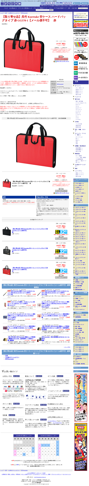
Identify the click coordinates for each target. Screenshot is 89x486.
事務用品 (77, 153)
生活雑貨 (77, 334)
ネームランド (79, 109)
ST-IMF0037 (49, 312)
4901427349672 (22, 300)
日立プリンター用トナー (80, 233)
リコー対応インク (79, 202)
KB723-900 (14, 335)
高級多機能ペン (79, 148)
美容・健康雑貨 (78, 328)
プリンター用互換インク (25, 8)
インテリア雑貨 (78, 330)
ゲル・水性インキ (80, 88)
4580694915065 (21, 312)
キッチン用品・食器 (79, 332)
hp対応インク (78, 191)
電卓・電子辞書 (79, 101)
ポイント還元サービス (26, 474)
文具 (69, 8)
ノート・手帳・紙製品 (81, 157)
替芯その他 (78, 94)
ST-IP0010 (14, 312)
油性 (77, 142)
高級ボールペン (79, 91)
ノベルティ (77, 371)
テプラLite (78, 119)
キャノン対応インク (79, 185)
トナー (51, 8)
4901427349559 (22, 335)
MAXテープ (78, 108)
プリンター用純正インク (40, 8)
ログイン (76, 15)
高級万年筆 (78, 125)
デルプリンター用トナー (80, 221)
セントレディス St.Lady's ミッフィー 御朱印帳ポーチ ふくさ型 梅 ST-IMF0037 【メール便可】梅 (55, 315)
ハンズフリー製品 (79, 283)
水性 (77, 143)
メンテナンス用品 (79, 196)
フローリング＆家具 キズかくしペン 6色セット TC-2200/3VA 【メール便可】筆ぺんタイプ (21, 303)
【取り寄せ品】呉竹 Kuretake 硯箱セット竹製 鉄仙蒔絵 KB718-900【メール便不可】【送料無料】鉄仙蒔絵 (56, 328)
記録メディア (78, 287)
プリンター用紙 (78, 200)
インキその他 (79, 123)
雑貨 (76, 320)
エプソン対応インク (79, 189)
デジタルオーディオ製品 (80, 315)
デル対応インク (78, 187)
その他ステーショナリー (12, 357)
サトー (77, 116)
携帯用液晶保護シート (80, 289)
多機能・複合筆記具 (80, 146)
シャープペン (78, 171)
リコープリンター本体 (80, 262)
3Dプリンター (78, 296)
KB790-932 (48, 335)
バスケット (38, 473)
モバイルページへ (67, 474)
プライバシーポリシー (56, 474)
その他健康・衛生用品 (80, 363)
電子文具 (77, 99)
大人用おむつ (13, 8)
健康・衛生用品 (78, 354)
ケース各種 (77, 300)
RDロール (78, 112)
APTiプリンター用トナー (80, 207)
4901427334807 (23, 289)
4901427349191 (56, 335)
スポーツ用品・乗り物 (80, 338)
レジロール (78, 114)
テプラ (77, 117)
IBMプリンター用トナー (80, 236)
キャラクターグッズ (79, 324)
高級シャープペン (80, 173)
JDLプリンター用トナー (80, 238)
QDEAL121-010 (15, 289)
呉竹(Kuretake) (60, 84)
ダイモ (77, 106)
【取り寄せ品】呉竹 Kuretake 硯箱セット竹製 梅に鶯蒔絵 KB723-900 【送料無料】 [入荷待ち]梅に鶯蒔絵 (21, 338)
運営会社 (18, 474)
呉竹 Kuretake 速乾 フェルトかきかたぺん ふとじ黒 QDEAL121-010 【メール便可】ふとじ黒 (21, 292)
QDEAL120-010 (49, 289)
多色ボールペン (79, 89)
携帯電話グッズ (79, 277)
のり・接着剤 (79, 155)
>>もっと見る (67, 347)
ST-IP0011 (48, 300)
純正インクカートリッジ (80, 345)
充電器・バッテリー (79, 280)
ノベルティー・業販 (45, 474)
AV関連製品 (78, 312)
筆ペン (77, 138)
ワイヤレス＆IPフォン (80, 309)
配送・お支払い (11, 474)
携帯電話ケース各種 (79, 281)
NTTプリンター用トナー (80, 252)
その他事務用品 (79, 159)
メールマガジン (52, 421)
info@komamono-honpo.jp (40, 477)
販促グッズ (77, 336)
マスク (6, 8)
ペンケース (78, 96)
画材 (76, 168)
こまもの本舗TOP (31, 473)
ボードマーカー (79, 137)
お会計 (44, 473)
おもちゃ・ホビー (79, 339)
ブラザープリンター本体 (80, 209)
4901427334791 (57, 289)
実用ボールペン (79, 92)
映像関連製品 (78, 317)
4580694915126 (56, 312)
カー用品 (77, 322)
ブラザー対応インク (79, 183)
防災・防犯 (77, 326)
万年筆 (77, 121)
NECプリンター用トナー (80, 250)
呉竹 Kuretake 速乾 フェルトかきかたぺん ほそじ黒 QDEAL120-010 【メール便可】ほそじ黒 (55, 292)
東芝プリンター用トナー (80, 271)
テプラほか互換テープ (60, 8)
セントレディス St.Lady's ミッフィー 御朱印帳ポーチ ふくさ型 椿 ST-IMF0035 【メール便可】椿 (21, 328)
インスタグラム (57, 422)
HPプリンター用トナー (80, 234)
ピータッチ (78, 111)
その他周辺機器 (78, 285)
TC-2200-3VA (15, 300)
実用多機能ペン (79, 149)
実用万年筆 (78, 127)
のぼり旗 (74, 8)
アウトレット (77, 367)
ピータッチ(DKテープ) (81, 103)
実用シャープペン (80, 174)
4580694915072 (55, 300)
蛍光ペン (78, 140)
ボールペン (78, 85)
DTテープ (78, 104)
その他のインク (78, 198)
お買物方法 (4, 474)
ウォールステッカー (79, 341)
